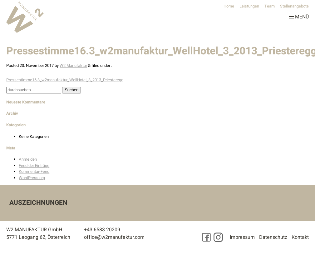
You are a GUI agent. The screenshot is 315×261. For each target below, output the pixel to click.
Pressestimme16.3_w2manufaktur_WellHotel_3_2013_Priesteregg (64, 80)
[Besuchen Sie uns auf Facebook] (206, 237)
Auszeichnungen (38, 203)
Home (229, 6)
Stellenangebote (294, 6)
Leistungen (249, 6)
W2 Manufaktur (73, 65)
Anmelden (28, 159)
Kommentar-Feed (34, 171)
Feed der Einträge (34, 165)
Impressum (242, 237)
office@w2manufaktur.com (114, 237)
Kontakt (300, 237)
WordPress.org (32, 178)
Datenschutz (273, 237)
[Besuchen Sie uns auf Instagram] (218, 237)
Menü (299, 15)
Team (269, 6)
